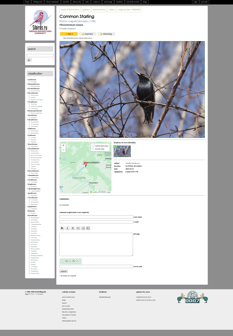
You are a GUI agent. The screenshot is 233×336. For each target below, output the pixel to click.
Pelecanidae (35, 95)
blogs (145, 2)
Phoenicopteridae (36, 113)
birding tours (37, 2)
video (87, 2)
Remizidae (34, 260)
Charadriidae (35, 153)
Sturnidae (34, 231)
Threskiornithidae (36, 106)
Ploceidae (34, 269)
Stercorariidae (35, 164)
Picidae (33, 213)
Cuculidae (34, 182)
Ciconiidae (34, 108)
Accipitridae (35, 124)
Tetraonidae (34, 131)
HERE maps (106, 192)
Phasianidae (35, 133)
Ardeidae (34, 104)
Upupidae (34, 209)
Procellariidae (35, 91)
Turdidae (34, 251)
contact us (96, 2)
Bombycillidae (35, 235)
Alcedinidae (35, 202)
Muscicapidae (35, 249)
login (195, 2)
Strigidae (34, 186)
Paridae (33, 262)
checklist (66, 2)
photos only (77, 2)
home (27, 2)
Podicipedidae (35, 86)
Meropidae (34, 204)
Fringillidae (34, 271)
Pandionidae (35, 122)
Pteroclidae (34, 173)
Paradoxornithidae (37, 255)
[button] (85, 165)
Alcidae (33, 168)
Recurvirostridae (36, 155)
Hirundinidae (35, 217)
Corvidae (34, 233)
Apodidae (34, 195)
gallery (86, 9)
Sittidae (33, 264)
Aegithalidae (35, 258)
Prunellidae (34, 242)
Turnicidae (34, 146)
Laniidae (33, 226)
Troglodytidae (35, 240)
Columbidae (35, 177)
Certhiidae (34, 266)
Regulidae (34, 246)
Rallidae (33, 140)
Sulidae (33, 97)
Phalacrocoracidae (37, 99)
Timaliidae (34, 253)
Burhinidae (34, 151)
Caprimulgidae (35, 191)
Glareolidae (34, 162)
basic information (70, 9)
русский (204, 2)
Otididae (33, 142)
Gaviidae (34, 82)
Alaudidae (34, 220)
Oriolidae (34, 229)
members (119, 2)
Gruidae (33, 137)
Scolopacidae (35, 160)
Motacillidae (35, 222)
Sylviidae (34, 244)
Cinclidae (34, 237)
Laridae (33, 166)
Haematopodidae (36, 157)
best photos (99, 9)
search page (108, 2)
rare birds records (133, 2)
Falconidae (34, 126)
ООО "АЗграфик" (37, 298)
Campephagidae (36, 224)
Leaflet (94, 192)
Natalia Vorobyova (68, 29)
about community (52, 2)
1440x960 (129, 9)
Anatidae (34, 117)
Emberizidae (35, 273)
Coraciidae (34, 200)
